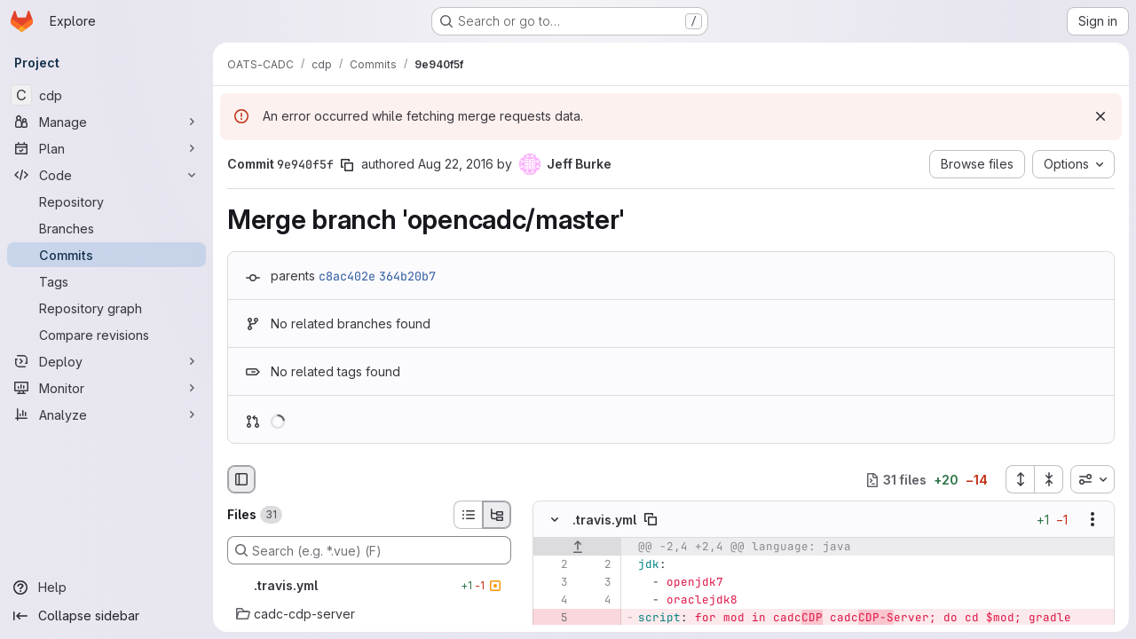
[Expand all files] (1020, 479)
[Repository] (106, 201)
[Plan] (106, 148)
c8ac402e (347, 276)
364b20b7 (407, 276)
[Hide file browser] (241, 479)
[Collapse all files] (1049, 479)
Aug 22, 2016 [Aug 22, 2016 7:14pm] (455, 163)
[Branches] (106, 228)
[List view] (468, 515)
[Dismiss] (1100, 116)
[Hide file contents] (554, 520)
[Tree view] (497, 515)
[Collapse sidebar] (106, 616)
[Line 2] (553, 565)
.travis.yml (604, 519)
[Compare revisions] (106, 334)
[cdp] (106, 95)
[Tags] (106, 281)
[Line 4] (553, 601)
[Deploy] (106, 361)
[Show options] (1092, 520)
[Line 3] (553, 583)
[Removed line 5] (553, 618)
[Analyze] (106, 414)
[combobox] (1092, 479)
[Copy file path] (650, 520)
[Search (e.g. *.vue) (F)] (369, 550)
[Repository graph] (106, 308)
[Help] (106, 587)
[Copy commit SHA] (347, 165)
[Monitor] (106, 387)
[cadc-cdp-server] (369, 614)
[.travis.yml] (369, 586)
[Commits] (106, 254)
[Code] (106, 174)
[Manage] (106, 121)
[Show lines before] (577, 547)
